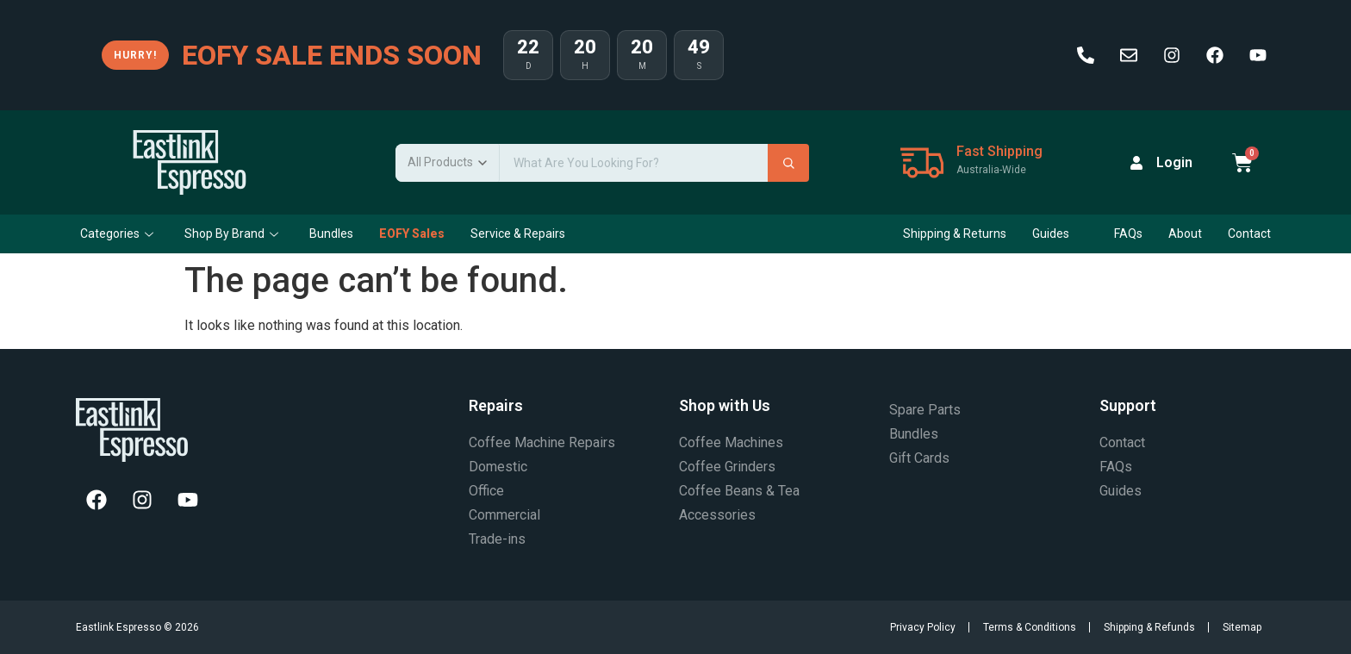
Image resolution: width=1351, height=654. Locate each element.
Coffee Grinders (727, 466)
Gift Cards (919, 458)
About (1185, 233)
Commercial (504, 515)
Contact (1249, 233)
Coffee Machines (731, 442)
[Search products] (634, 163)
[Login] (1136, 163)
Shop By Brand (231, 233)
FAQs (1128, 233)
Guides (1057, 233)
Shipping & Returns (954, 233)
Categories (116, 233)
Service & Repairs (517, 233)
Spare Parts (925, 410)
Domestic (498, 466)
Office (486, 491)
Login (1174, 162)
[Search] (788, 163)
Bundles (331, 233)
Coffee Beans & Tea (739, 491)
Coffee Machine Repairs (542, 442)
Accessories (717, 515)
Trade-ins (497, 539)
